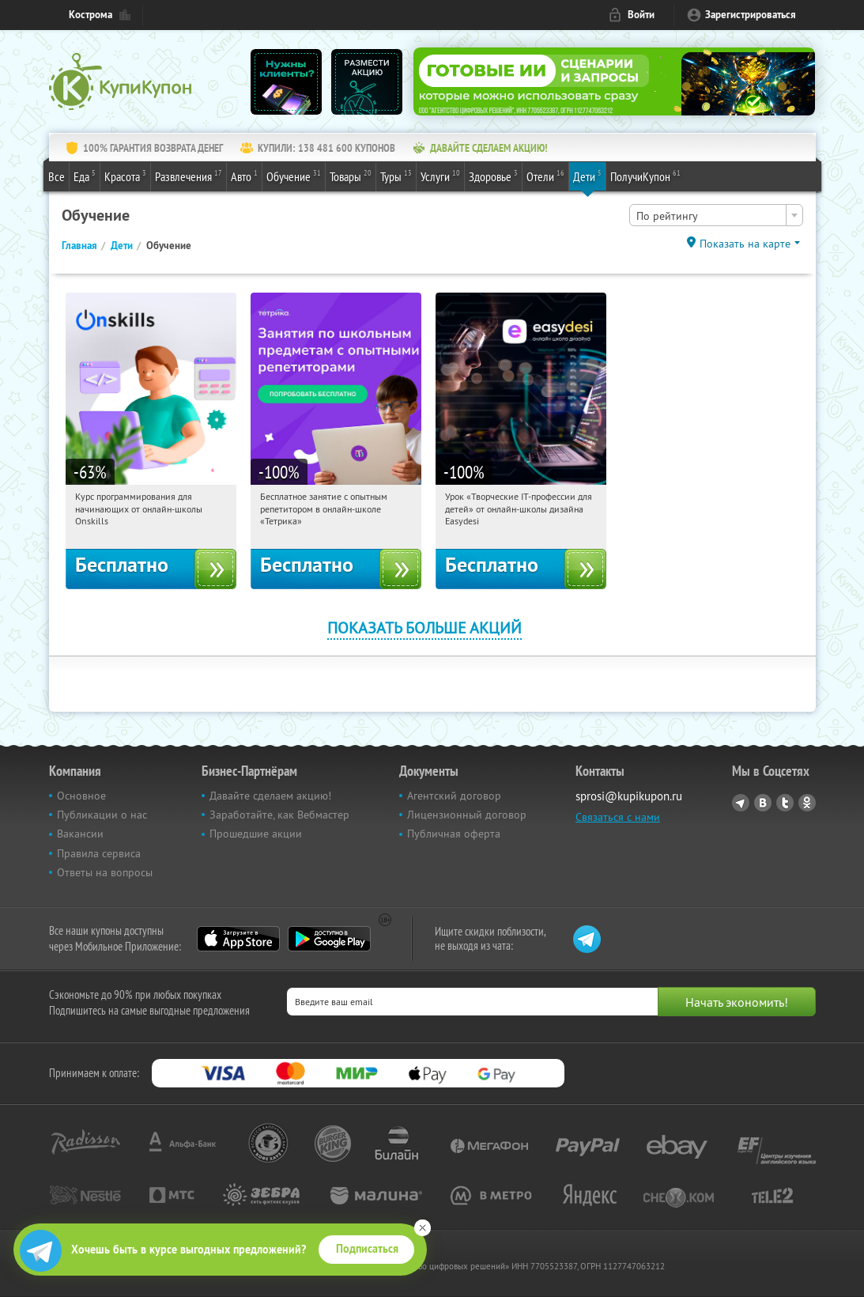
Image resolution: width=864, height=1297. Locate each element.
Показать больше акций (424, 627)
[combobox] (716, 215)
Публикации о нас (102, 814)
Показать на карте (745, 243)
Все (56, 176)
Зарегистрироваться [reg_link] (750, 14)
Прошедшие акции (255, 833)
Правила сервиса (99, 853)
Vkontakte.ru (763, 802)
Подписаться (367, 1249)
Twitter (785, 802)
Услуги (440, 175)
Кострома (90, 14)
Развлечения (188, 175)
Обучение (293, 175)
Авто (244, 175)
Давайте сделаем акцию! (270, 795)
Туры (396, 175)
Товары (351, 175)
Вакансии (80, 833)
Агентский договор (454, 795)
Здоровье (493, 175)
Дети (587, 175)
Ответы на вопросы (105, 872)
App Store (238, 938)
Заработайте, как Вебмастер (279, 814)
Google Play (329, 938)
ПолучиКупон (645, 175)
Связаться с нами (617, 817)
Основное (81, 795)
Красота (125, 175)
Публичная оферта (453, 833)
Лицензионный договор (466, 814)
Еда (85, 175)
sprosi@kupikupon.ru (628, 796)
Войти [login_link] (641, 14)
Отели (545, 175)
